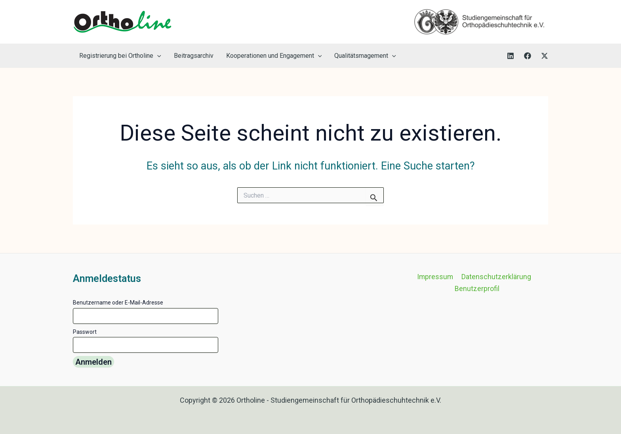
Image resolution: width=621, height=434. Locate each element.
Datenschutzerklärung (496, 277)
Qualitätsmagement (365, 55)
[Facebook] (527, 55)
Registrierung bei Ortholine (120, 55)
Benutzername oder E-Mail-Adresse (118, 302)
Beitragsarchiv (193, 55)
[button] (157, 55)
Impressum (435, 277)
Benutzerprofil (477, 289)
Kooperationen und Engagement (274, 55)
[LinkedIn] (510, 55)
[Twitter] (544, 55)
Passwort (85, 332)
